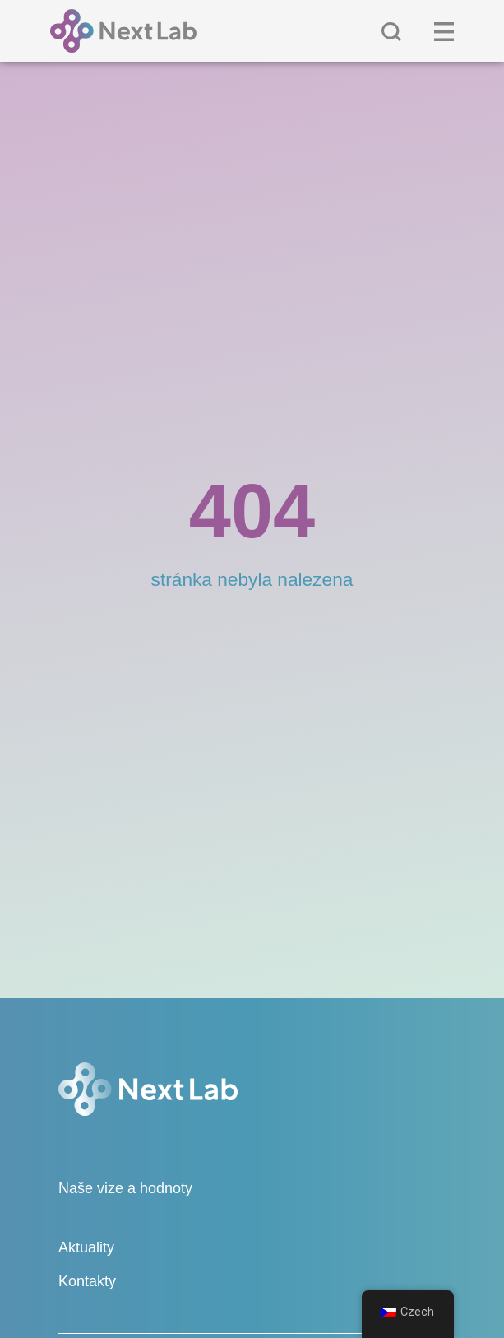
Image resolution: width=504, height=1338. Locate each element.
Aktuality (86, 1247)
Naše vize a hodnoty (125, 1188)
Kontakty (87, 1281)
